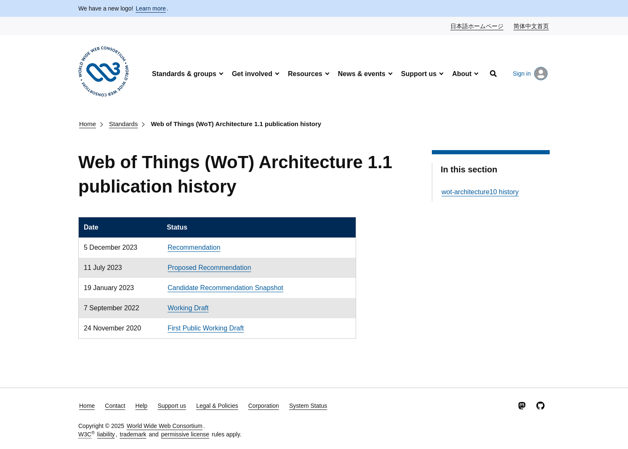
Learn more (151, 8)
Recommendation (194, 247)
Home (87, 123)
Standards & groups (184, 73)
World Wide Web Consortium (164, 426)
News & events (362, 73)
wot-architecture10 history (480, 191)
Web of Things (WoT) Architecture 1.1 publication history (236, 123)
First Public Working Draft (206, 328)
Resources (305, 73)
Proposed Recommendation (209, 267)
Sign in (530, 73)
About (461, 73)
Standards (123, 123)
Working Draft (188, 308)
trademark (133, 434)
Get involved (252, 73)
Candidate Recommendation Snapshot (225, 287)
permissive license (185, 434)
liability (106, 434)
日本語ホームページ (477, 25)
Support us (418, 73)
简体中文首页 (532, 25)
